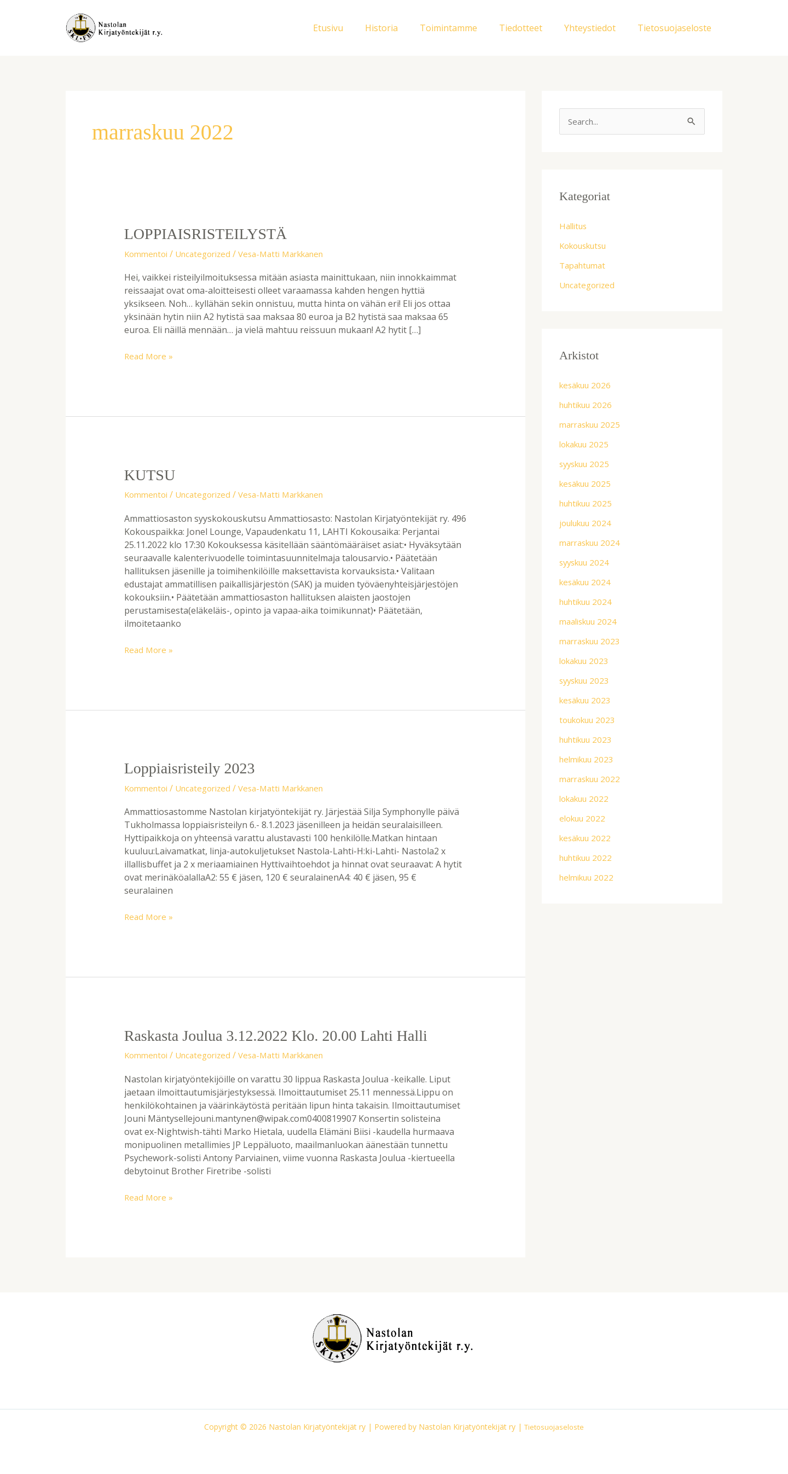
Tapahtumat (585, 266)
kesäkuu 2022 (587, 839)
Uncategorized (209, 253)
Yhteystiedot (596, 28)
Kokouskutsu (586, 247)
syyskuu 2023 (587, 681)
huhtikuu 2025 (589, 504)
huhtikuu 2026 (589, 406)
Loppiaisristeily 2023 (194, 768)
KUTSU (151, 474)
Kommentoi (148, 253)
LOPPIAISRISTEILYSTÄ (211, 233)
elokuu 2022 (584, 819)
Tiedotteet (531, 28)
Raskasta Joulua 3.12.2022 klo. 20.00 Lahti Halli (286, 1035)
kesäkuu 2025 (587, 485)
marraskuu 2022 (593, 780)
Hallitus (574, 227)
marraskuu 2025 (593, 426)
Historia (401, 28)
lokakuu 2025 (587, 445)
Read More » (150, 355)
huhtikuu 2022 (589, 859)
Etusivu (352, 28)
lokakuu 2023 (587, 662)
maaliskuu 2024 (591, 622)
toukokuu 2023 (590, 721)
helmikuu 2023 (589, 760)
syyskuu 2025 (587, 465)
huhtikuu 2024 (589, 603)
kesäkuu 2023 (587, 701)
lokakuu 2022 (587, 800)
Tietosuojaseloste (677, 28)
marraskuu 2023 (593, 642)
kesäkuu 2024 (587, 583)
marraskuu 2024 (593, 544)
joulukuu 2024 (588, 524)
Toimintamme (464, 28)
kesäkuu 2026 (587, 386)
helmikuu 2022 (589, 878)
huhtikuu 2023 (589, 741)
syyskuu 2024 (587, 563)
